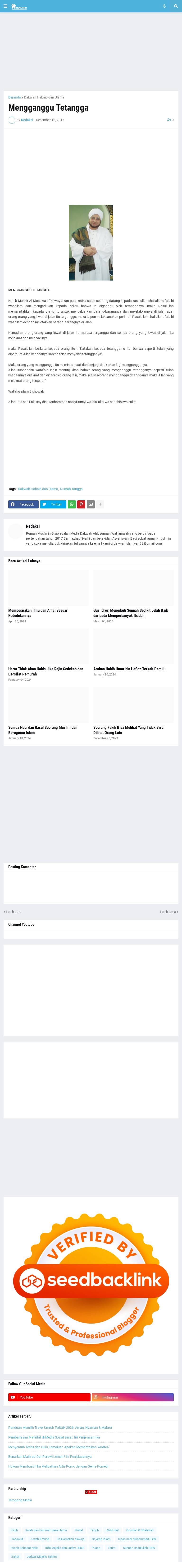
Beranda (14, 97)
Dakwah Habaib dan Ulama (44, 97)
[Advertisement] (91, 51)
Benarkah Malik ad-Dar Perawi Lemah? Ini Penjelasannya (50, 1457)
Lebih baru (14, 912)
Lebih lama (168, 912)
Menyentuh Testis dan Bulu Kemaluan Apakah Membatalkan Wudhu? (58, 1447)
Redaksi (33, 526)
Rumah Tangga (71, 489)
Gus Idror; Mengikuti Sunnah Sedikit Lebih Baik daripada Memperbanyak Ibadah (130, 613)
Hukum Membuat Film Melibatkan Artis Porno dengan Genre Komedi (58, 1466)
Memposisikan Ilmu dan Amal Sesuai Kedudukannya (37, 613)
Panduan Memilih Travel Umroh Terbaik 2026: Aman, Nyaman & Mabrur (60, 1427)
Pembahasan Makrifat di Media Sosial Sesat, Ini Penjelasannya (54, 1437)
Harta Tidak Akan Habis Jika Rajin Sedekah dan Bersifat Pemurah (45, 671)
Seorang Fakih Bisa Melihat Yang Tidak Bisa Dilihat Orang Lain (128, 730)
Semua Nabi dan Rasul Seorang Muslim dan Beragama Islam (42, 730)
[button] (5, 6)
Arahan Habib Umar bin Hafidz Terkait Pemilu (129, 668)
